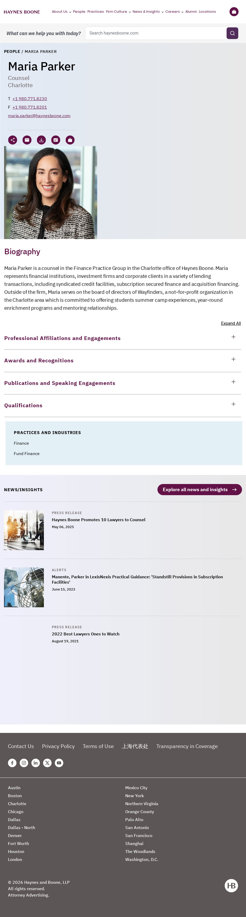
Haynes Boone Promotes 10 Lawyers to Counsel (98, 519)
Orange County (139, 811)
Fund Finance (27, 453)
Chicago (15, 811)
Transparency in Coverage (187, 745)
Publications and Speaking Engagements (59, 383)
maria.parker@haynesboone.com (39, 115)
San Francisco (138, 835)
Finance (21, 443)
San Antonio (137, 827)
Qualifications (23, 405)
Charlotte (20, 85)
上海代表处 (135, 745)
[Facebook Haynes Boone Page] (12, 762)
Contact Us (21, 745)
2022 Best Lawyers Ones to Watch (85, 633)
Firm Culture (116, 11)
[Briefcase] (234, 11)
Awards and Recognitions (39, 360)
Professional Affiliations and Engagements (62, 338)
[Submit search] (232, 33)
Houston (16, 851)
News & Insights (146, 11)
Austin (14, 787)
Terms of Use (98, 745)
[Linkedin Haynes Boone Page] (35, 762)
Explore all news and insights (195, 489)
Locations (207, 11)
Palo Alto (134, 819)
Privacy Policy (58, 745)
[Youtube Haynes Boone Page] (59, 762)
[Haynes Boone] (22, 11)
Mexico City (136, 787)
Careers (172, 11)
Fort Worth (18, 843)
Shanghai (134, 843)
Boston (15, 795)
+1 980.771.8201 (29, 107)
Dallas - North (21, 827)
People (79, 11)
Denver (15, 835)
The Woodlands (140, 851)
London (15, 859)
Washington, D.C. (142, 859)
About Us (60, 11)
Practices (95, 11)
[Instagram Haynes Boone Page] (24, 762)
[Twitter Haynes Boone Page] (47, 762)
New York (134, 795)
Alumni (191, 11)
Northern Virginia (141, 803)
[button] (69, 140)
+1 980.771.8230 (29, 98)
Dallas (14, 819)
